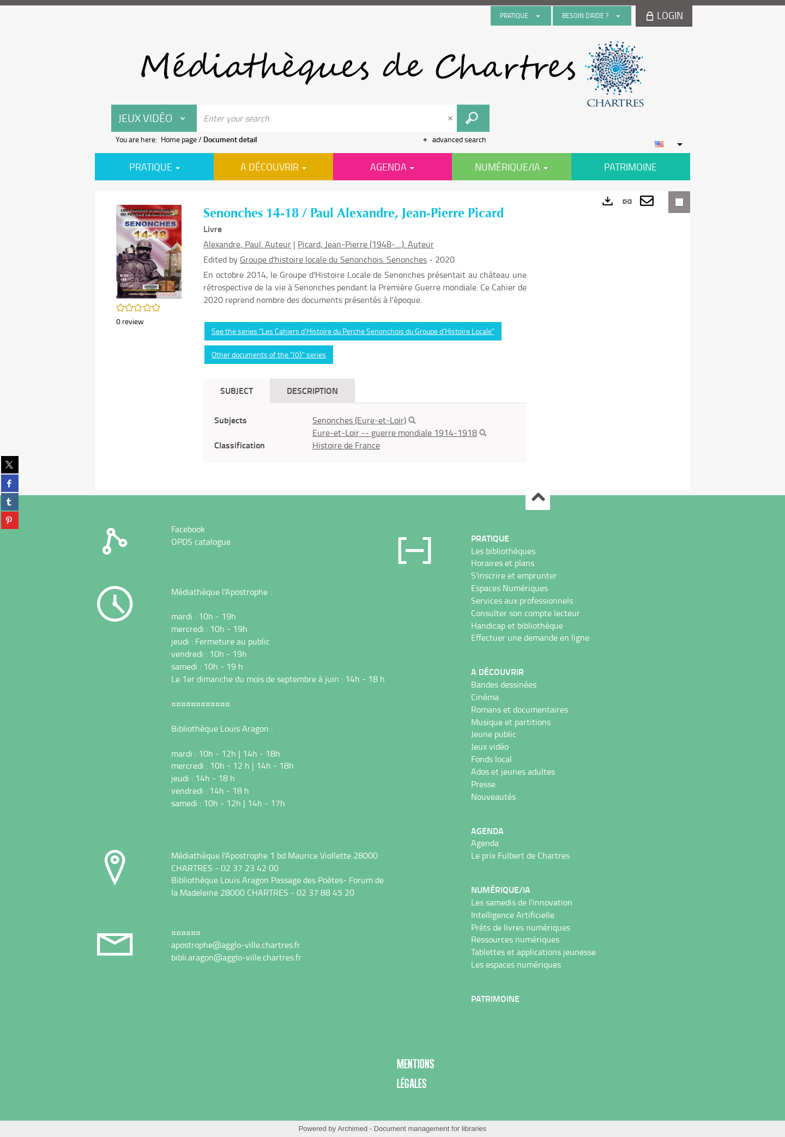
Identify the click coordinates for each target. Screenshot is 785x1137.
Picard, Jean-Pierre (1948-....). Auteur (366, 244)
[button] (149, 250)
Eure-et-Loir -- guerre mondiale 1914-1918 (394, 433)
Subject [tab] (236, 390)
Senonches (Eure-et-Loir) (359, 420)
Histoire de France (346, 445)
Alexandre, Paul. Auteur (247, 244)
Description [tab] (312, 390)
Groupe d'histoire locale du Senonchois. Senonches (333, 259)
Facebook (188, 529)
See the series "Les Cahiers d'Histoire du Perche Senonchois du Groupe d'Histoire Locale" (353, 331)
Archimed (352, 1128)
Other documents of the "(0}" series (269, 354)
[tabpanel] (365, 433)
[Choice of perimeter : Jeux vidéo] (154, 118)
